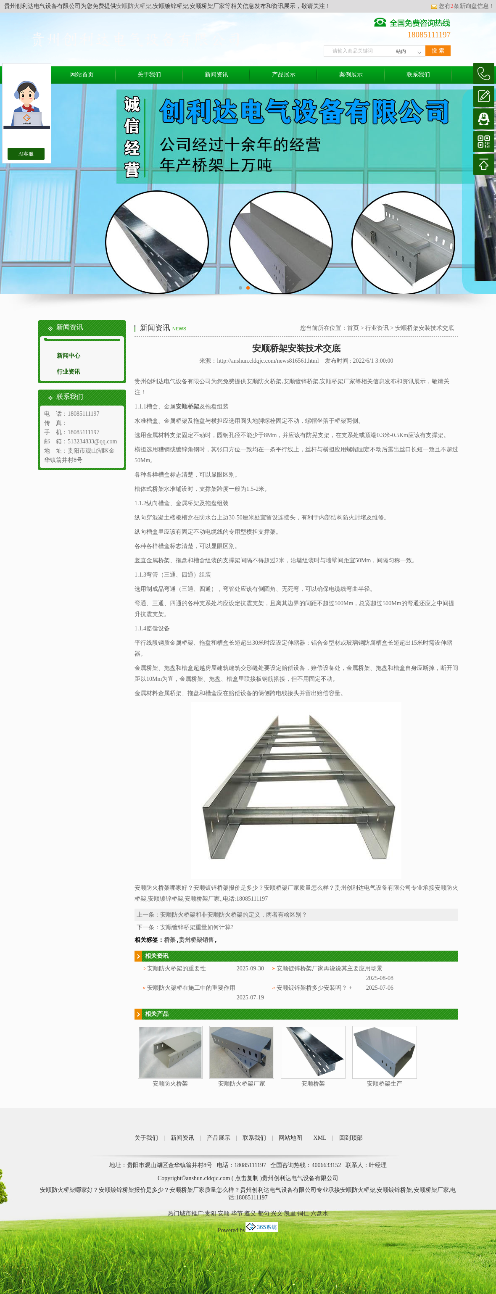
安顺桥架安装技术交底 (424, 328)
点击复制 (247, 1178)
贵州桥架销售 (196, 940)
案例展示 (351, 74)
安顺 (224, 1213)
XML (320, 1138)
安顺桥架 (313, 1084)
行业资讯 (68, 372)
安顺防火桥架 (133, 6)
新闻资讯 (216, 74)
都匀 (263, 1213)
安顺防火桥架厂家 (241, 1084)
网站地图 (290, 1138)
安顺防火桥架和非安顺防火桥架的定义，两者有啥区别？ (233, 915)
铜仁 (303, 1213)
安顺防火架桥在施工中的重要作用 (191, 988)
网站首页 (82, 74)
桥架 (170, 940)
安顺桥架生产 (384, 1084)
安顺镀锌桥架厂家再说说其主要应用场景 (330, 968)
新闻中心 (68, 356)
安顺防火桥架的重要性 (176, 968)
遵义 (250, 1213)
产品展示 (283, 74)
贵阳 (210, 1213)
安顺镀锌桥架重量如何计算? (196, 927)
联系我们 (418, 74)
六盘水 (319, 1213)
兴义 (276, 1213)
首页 (353, 328)
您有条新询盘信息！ (463, 6)
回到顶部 (351, 1138)
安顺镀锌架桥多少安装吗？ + (314, 988)
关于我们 (149, 74)
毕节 (237, 1213)
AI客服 (26, 154)
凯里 (290, 1213)
